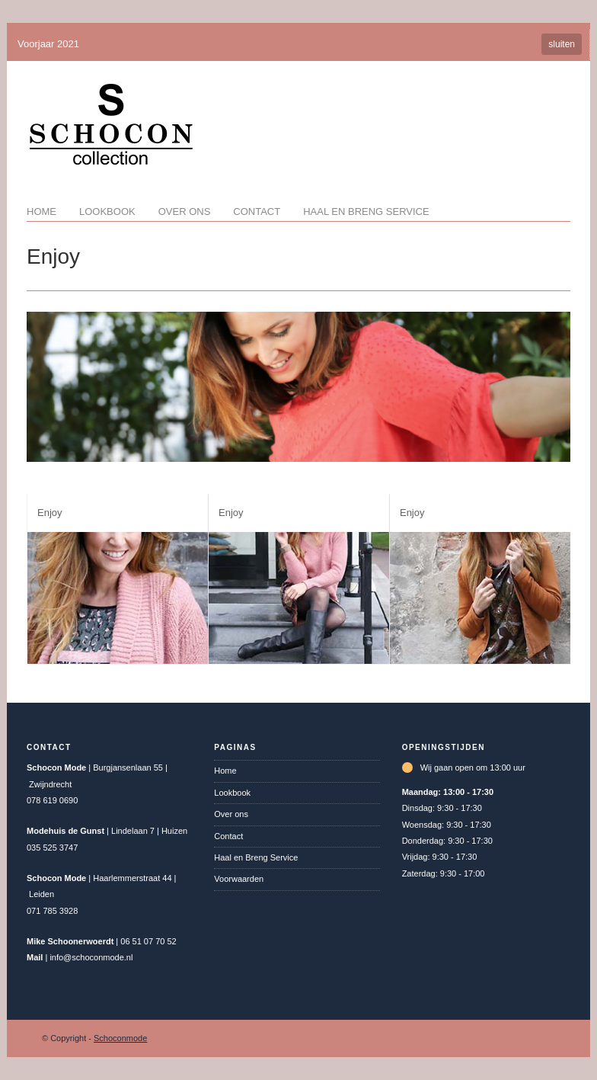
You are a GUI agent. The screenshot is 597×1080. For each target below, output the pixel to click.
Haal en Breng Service (366, 211)
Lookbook (107, 211)
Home (41, 211)
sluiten (561, 44)
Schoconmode (120, 1038)
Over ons (184, 211)
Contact (256, 211)
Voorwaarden (238, 878)
